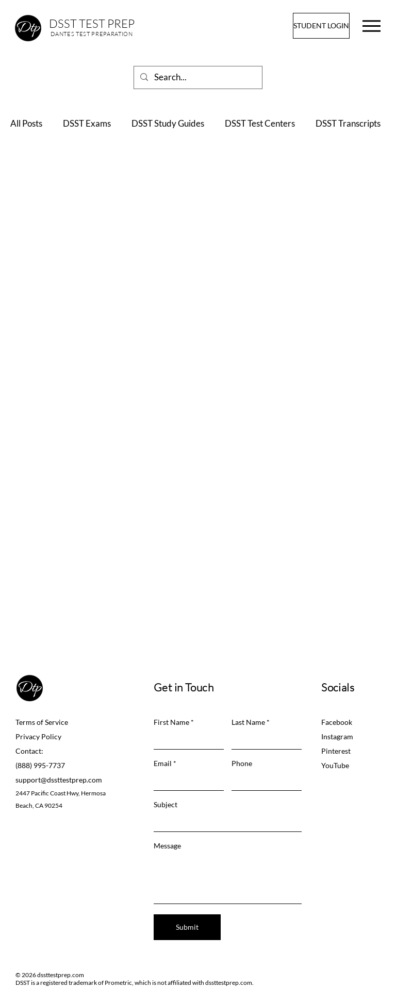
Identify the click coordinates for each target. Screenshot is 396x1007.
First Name (171, 722)
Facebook (336, 722)
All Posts (26, 123)
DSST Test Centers (260, 123)
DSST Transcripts (348, 123)
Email (163, 763)
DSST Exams (87, 123)
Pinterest (336, 750)
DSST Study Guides (167, 123)
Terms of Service (41, 722)
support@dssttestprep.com (58, 779)
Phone (242, 763)
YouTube (335, 765)
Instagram (337, 736)
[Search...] (197, 77)
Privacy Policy (38, 736)
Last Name (248, 722)
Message (167, 845)
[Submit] (187, 927)
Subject (165, 804)
